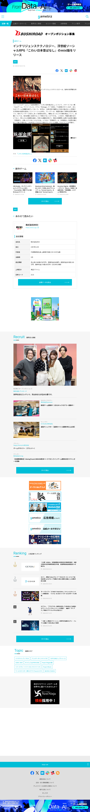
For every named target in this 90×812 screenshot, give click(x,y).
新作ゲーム (17, 41)
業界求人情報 (36, 23)
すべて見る (45, 201)
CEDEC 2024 (18, 662)
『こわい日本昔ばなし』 (24, 154)
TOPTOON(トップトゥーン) (58, 658)
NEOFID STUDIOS (50, 671)
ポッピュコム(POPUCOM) (32, 662)
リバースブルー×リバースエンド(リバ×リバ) (27, 667)
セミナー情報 (51, 23)
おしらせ (45, 793)
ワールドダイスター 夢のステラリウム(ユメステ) (28, 671)
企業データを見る (45, 282)
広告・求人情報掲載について (45, 782)
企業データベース (19, 23)
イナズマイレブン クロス (22, 658)
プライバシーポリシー (45, 796)
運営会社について (45, 779)
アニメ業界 (76, 23)
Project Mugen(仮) (47, 662)
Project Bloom (47, 667)
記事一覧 (5, 23)
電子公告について (45, 789)
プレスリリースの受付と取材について (45, 786)
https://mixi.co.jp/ (32, 227)
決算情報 (63, 23)
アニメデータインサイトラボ (39, 658)
